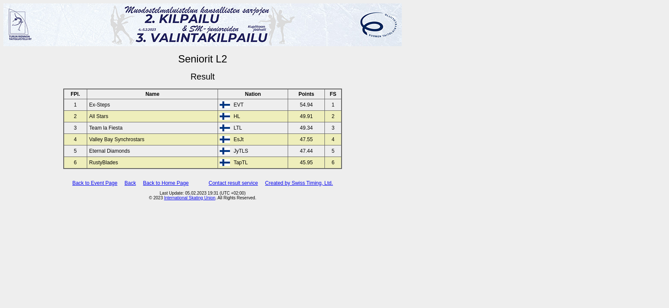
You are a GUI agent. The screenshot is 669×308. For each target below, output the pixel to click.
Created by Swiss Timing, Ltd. (299, 183)
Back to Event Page (94, 183)
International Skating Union (189, 197)
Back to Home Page (166, 183)
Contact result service (233, 183)
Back (130, 183)
